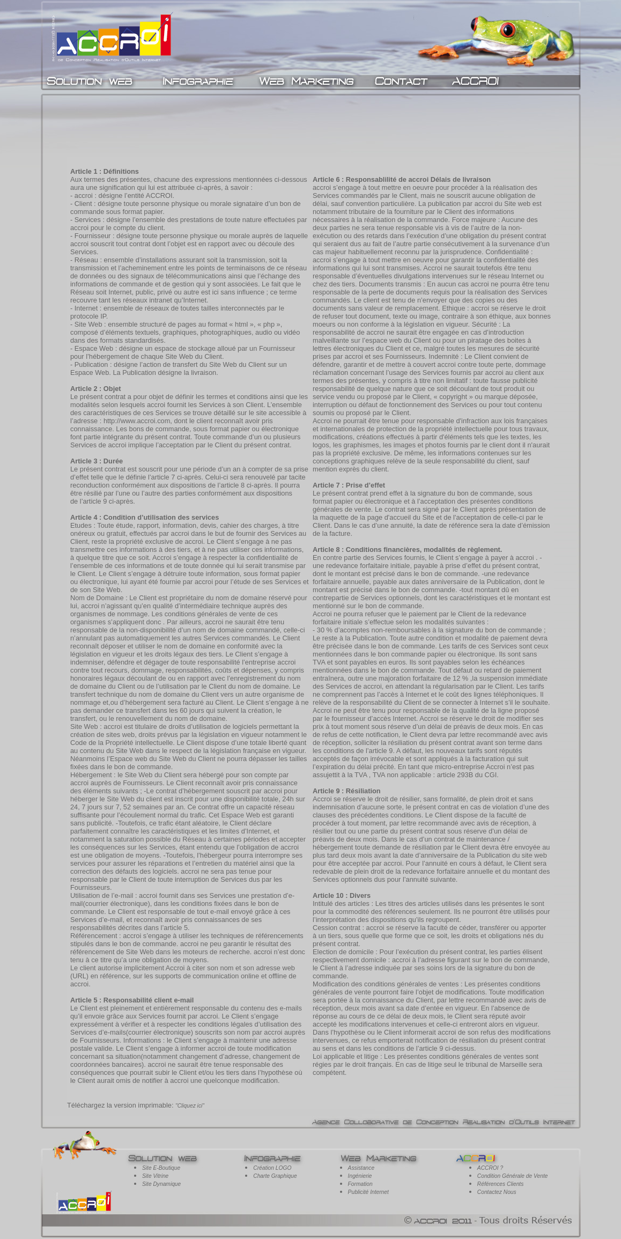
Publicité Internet (368, 1192)
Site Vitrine (155, 1176)
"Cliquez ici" (189, 1106)
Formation (360, 1184)
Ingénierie (360, 1176)
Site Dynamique (161, 1184)
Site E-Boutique (161, 1168)
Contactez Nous (496, 1192)
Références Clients (500, 1184)
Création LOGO (272, 1168)
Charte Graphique (275, 1176)
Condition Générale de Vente (512, 1176)
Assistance (361, 1168)
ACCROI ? (490, 1168)
